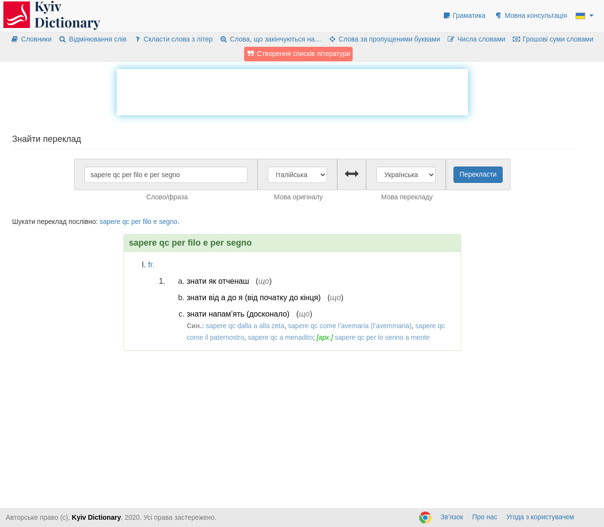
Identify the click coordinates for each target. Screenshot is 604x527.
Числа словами (476, 39)
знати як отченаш (218, 281)
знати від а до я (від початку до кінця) (254, 297)
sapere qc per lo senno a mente (382, 337)
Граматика (464, 15)
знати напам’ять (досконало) (238, 314)
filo (147, 221)
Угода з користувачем (540, 517)
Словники (31, 39)
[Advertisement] (292, 90)
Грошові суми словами (553, 39)
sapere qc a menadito (280, 337)
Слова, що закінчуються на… (270, 39)
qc (125, 221)
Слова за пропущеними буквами (384, 39)
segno (168, 221)
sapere (109, 221)
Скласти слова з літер (173, 39)
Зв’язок (451, 517)
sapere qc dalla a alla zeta (245, 326)
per (136, 221)
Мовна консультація (530, 15)
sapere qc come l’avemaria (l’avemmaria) (350, 326)
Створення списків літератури (299, 53)
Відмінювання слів (92, 39)
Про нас (484, 517)
